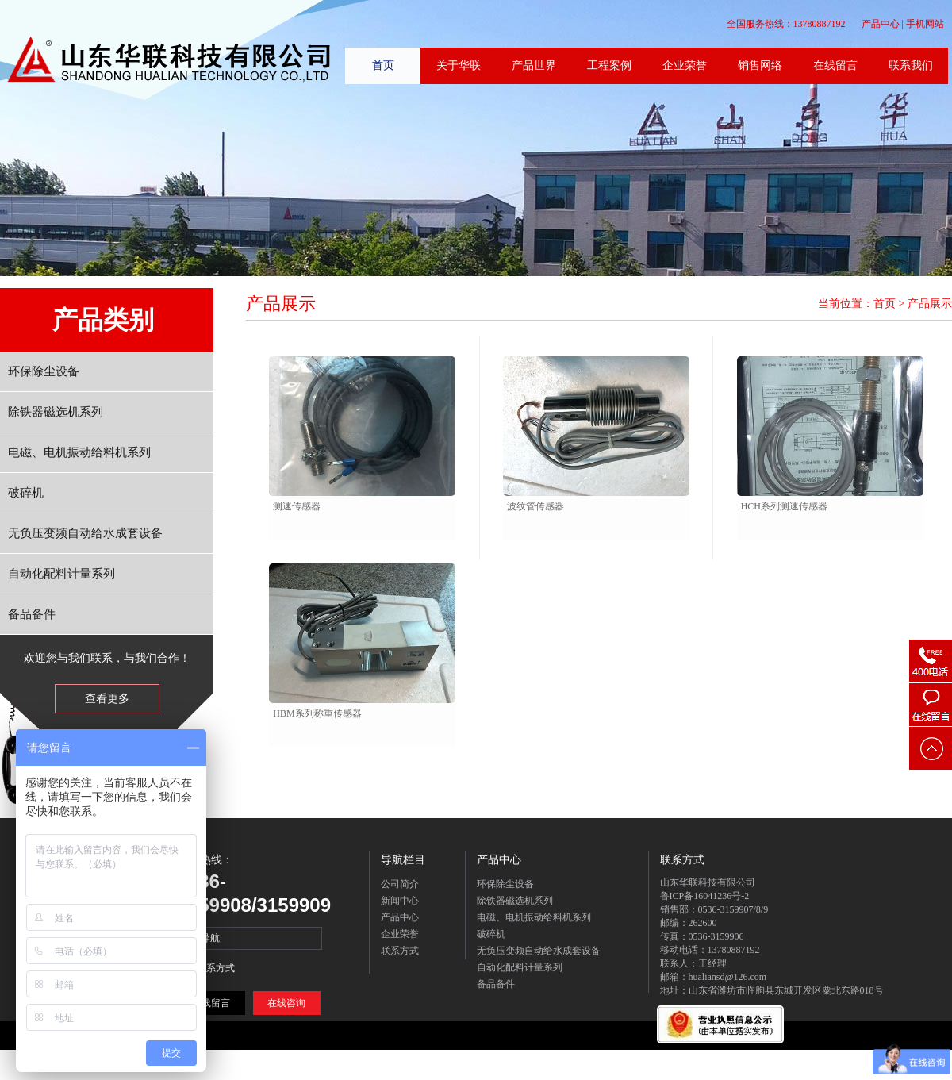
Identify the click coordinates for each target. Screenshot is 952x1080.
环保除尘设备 (43, 371)
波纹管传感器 (535, 506)
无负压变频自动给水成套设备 (85, 533)
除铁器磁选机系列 (55, 411)
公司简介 (400, 884)
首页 (884, 303)
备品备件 (32, 614)
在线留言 (211, 1003)
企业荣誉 (400, 934)
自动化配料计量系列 (61, 573)
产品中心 (881, 23)
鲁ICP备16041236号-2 (705, 895)
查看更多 (107, 699)
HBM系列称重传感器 (317, 713)
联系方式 (400, 950)
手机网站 (925, 23)
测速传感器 (297, 506)
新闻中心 (400, 900)
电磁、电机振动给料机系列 (79, 452)
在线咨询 (286, 1003)
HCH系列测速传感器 (784, 506)
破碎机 (26, 492)
